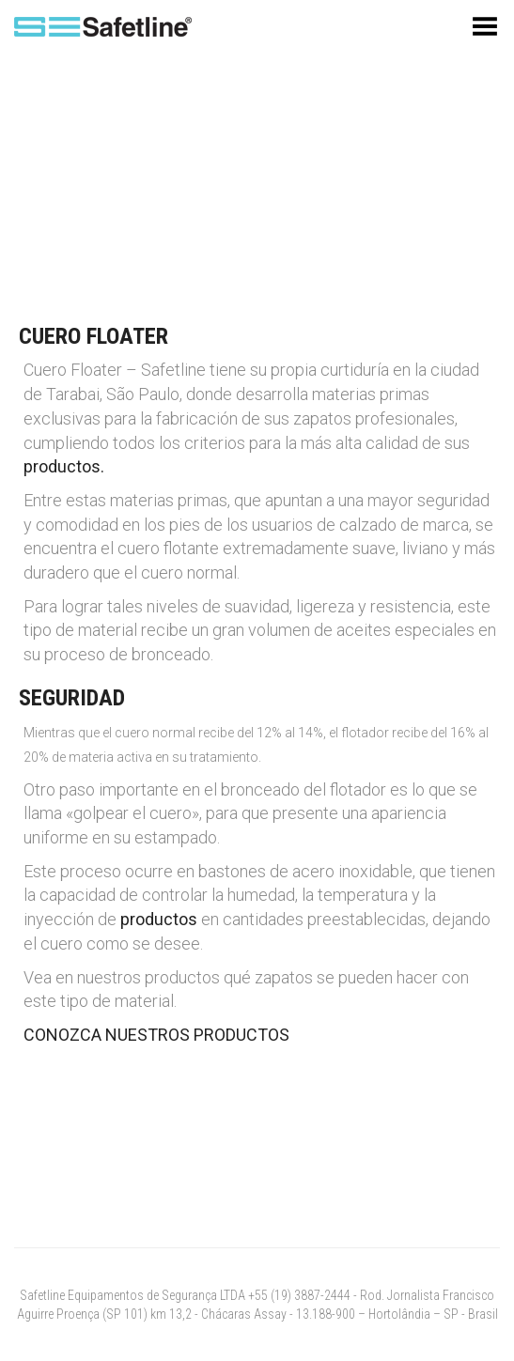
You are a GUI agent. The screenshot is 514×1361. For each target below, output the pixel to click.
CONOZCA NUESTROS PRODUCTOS (156, 1034)
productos (158, 919)
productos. (63, 466)
